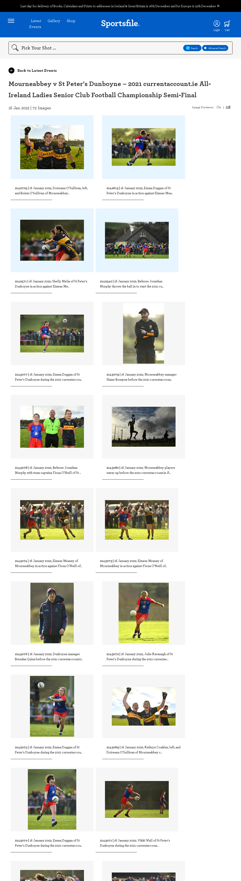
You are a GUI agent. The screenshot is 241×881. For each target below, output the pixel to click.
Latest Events (35, 24)
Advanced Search (215, 49)
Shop (71, 21)
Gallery (54, 21)
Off (228, 108)
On (219, 108)
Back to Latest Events (33, 72)
